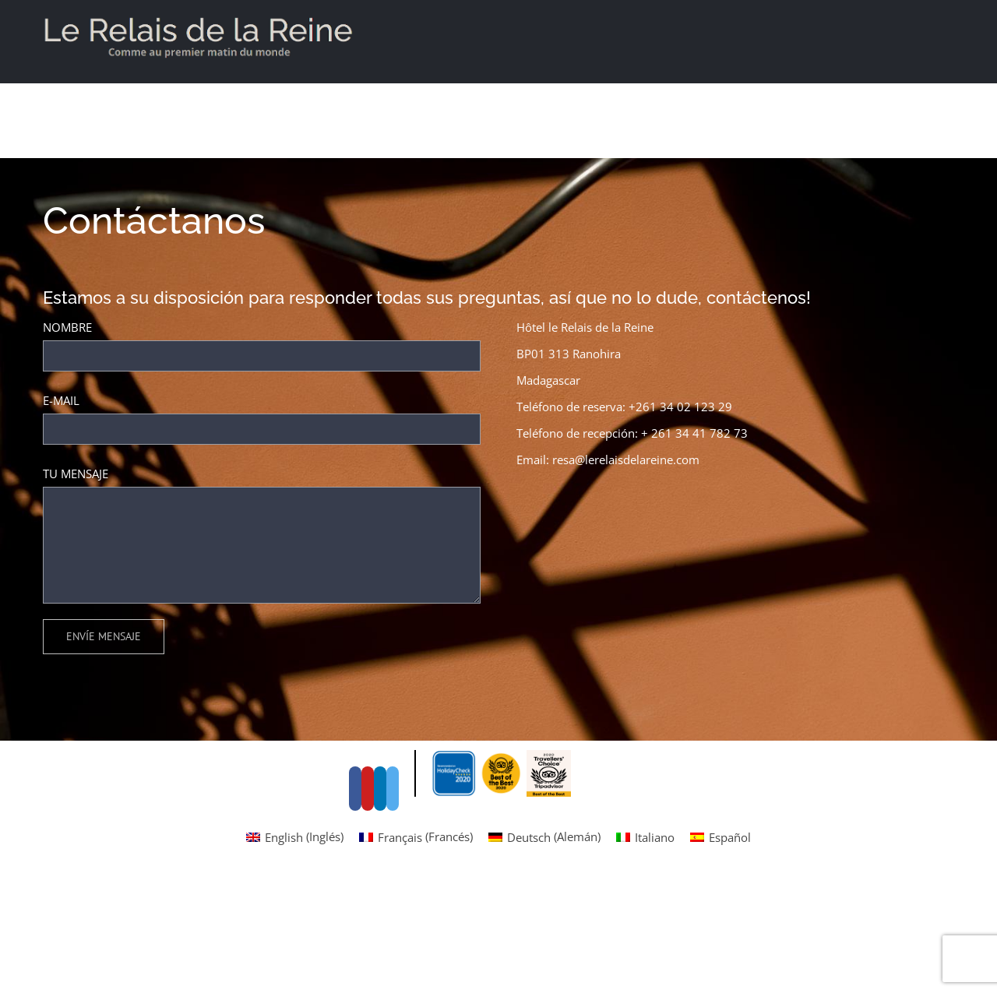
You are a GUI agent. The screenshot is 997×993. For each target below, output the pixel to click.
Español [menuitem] (730, 952)
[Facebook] (522, 495)
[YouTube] (535, 495)
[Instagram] (560, 495)
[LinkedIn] (547, 495)
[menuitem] (294, 951)
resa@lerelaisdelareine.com (625, 459)
